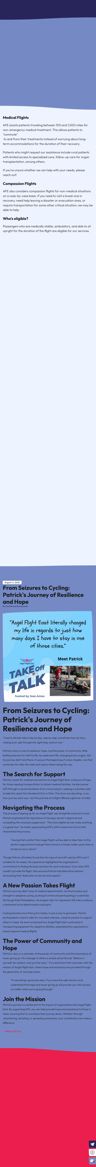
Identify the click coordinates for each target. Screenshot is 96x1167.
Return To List (13, 1031)
